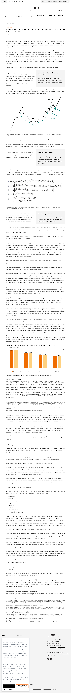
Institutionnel (10, 1)
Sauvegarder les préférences (22, 686)
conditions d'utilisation (47, 689)
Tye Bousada (10, 34)
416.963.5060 (53, 647)
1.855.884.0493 (51, 655)
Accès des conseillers (52, 1)
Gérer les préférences (9, 689)
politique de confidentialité (37, 689)
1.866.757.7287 (61, 647)
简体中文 (22, 1)
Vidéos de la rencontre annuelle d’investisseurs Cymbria (20, 566)
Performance (52, 15)
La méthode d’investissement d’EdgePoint (17, 562)
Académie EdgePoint (12, 567)
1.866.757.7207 (60, 645)
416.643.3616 (66, 654)
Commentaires (11, 564)
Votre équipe (30, 16)
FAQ (68, 15)
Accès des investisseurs (63, 1)
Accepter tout (8, 686)
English (17, 1)
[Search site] (63, 10)
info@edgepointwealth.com (57, 648)
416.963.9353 (52, 645)
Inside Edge (10, 569)
